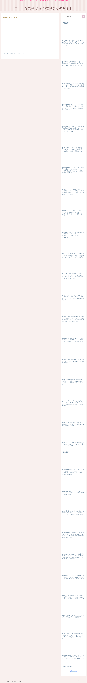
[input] (73, 16)
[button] (83, 16)
